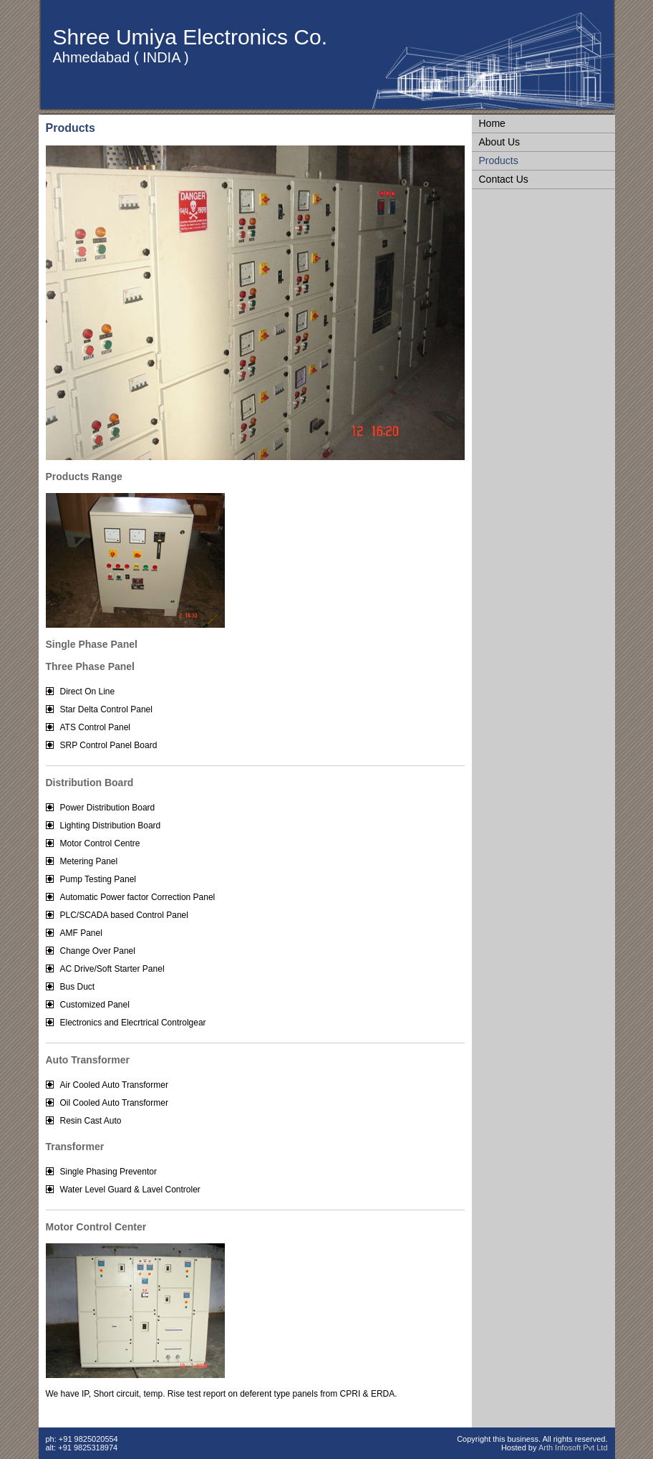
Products (498, 160)
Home (492, 123)
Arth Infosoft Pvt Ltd (573, 1447)
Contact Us (503, 179)
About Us (500, 142)
